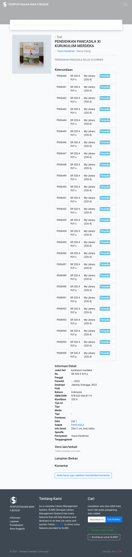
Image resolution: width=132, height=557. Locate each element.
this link (59, 524)
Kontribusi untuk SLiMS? (104, 537)
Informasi (15, 517)
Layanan (14, 521)
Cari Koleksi (113, 519)
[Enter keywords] (97, 519)
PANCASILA (77, 424)
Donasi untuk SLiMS (102, 530)
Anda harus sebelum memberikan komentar (83, 475)
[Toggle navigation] (125, 4)
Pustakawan (16, 525)
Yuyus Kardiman (66, 51)
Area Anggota (17, 528)
